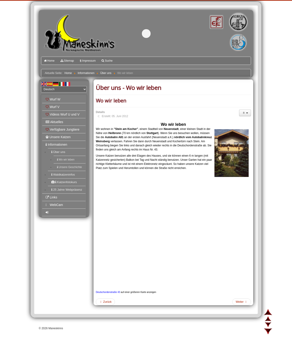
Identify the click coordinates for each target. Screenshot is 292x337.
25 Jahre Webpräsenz (66, 189)
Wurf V (53, 107)
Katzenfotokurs (64, 182)
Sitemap (67, 60)
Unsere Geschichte (69, 167)
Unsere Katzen (58, 137)
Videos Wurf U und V (62, 114)
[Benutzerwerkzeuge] (245, 113)
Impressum (88, 60)
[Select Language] (64, 89)
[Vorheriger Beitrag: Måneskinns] (105, 301)
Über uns (58, 152)
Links (51, 197)
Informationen (56, 144)
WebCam (54, 205)
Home (49, 60)
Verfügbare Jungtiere (62, 129)
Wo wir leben (65, 159)
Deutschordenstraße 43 (108, 292)
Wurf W (53, 99)
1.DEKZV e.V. (238, 21)
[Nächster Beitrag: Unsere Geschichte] (241, 301)
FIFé (216, 22)
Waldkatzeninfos (63, 174)
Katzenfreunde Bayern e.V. (229, 35)
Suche (107, 60)
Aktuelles (54, 122)
